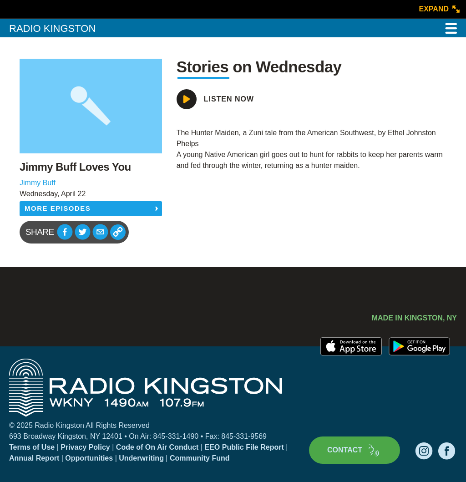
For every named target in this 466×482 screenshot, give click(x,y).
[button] (65, 232)
